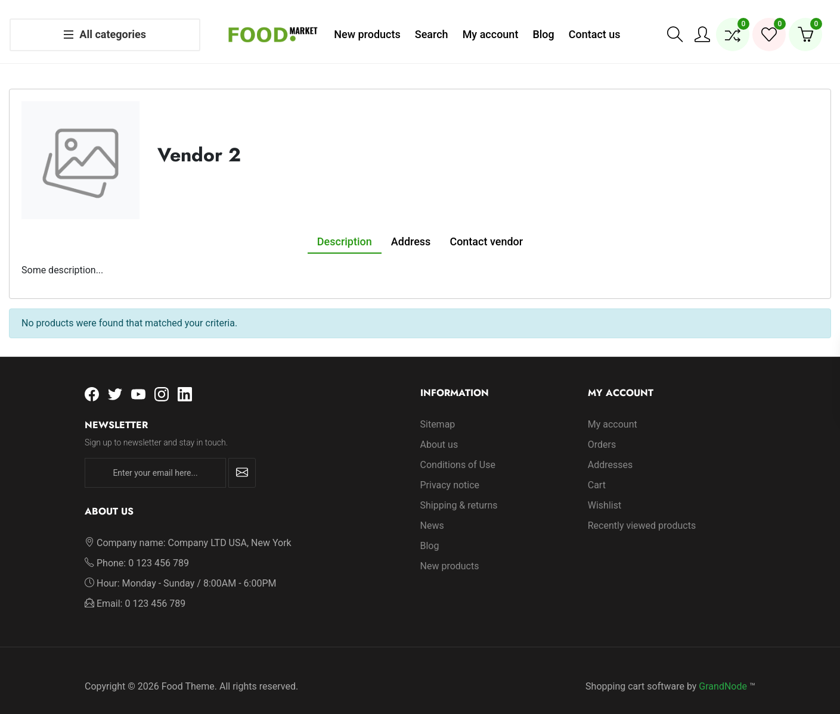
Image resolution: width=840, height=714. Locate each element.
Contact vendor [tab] (486, 229)
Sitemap (437, 412)
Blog (429, 534)
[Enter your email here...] (155, 461)
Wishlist (604, 493)
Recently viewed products (642, 513)
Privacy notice (450, 473)
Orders (602, 432)
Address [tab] (411, 229)
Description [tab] (344, 229)
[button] (675, 28)
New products (449, 554)
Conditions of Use (457, 453)
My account (612, 412)
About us (439, 432)
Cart (597, 473)
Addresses (610, 453)
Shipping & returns (459, 493)
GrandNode (723, 674)
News (432, 513)
